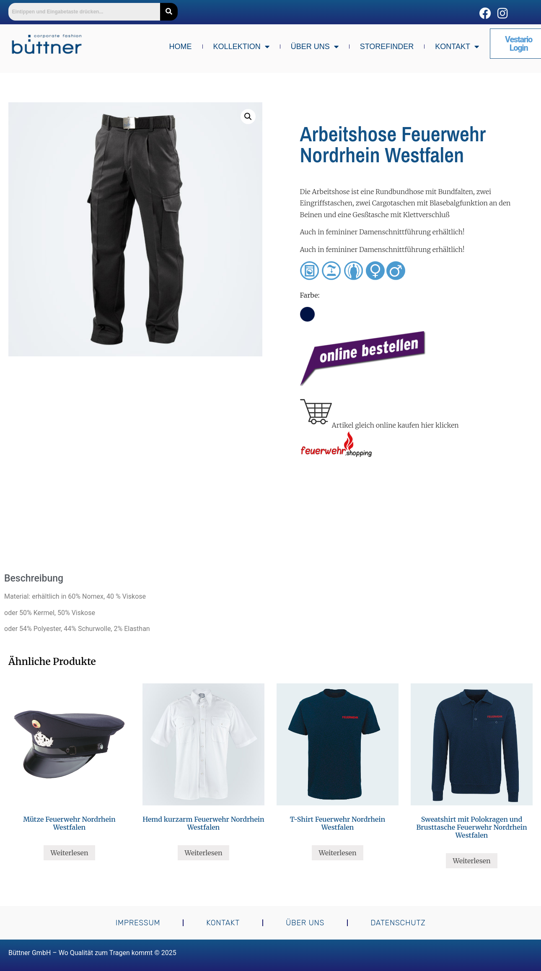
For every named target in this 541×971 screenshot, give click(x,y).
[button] (248, 116)
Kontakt (457, 47)
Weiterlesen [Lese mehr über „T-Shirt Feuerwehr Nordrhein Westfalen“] (337, 853)
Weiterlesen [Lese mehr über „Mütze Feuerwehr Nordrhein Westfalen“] (69, 853)
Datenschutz (397, 922)
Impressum (138, 922)
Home (180, 46)
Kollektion (241, 47)
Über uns (315, 47)
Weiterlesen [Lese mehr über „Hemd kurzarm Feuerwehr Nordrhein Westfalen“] (203, 853)
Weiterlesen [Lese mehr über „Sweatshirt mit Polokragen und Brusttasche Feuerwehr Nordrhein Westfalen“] (471, 861)
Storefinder (387, 46)
